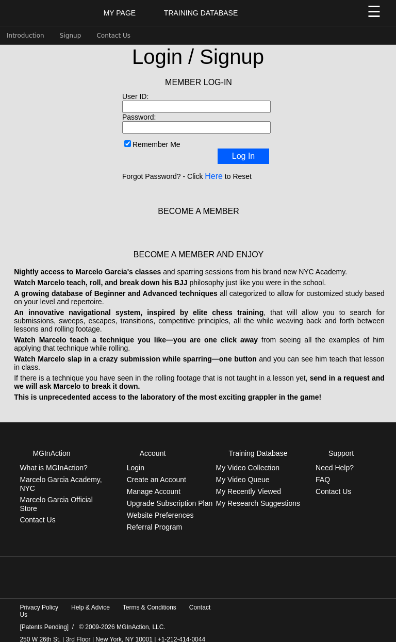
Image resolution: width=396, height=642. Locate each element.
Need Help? (335, 459)
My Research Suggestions (258, 495)
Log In (243, 156)
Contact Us (113, 35)
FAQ (323, 471)
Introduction (25, 35)
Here (214, 176)
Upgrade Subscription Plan (170, 495)
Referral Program (154, 519)
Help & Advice (90, 599)
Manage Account (153, 483)
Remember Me (156, 144)
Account (153, 445)
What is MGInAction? (54, 459)
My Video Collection (247, 459)
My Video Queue (243, 471)
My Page (120, 13)
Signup (70, 35)
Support (341, 445)
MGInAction (51, 445)
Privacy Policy (39, 599)
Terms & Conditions (149, 599)
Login (135, 459)
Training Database (201, 13)
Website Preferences (160, 507)
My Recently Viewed (249, 483)
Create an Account (156, 471)
